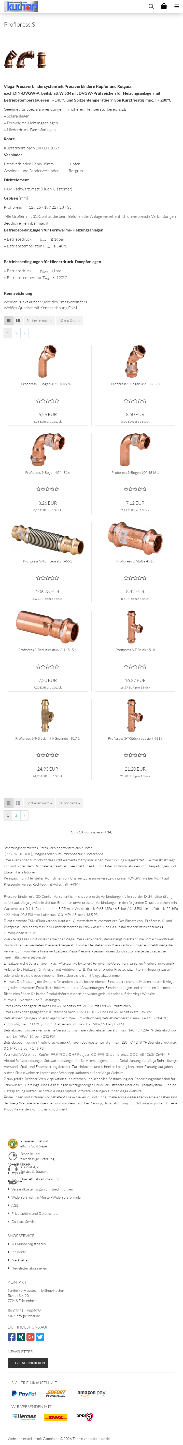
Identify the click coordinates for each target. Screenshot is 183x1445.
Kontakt (17, 1181)
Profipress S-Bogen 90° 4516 (47, 472)
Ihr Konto (18, 1252)
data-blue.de (100, 1438)
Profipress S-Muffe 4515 (135, 561)
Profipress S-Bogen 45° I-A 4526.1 (47, 384)
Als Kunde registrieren (28, 1244)
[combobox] (39, 320)
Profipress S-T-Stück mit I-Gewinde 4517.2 (47, 738)
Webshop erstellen (22, 1438)
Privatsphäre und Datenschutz (34, 1213)
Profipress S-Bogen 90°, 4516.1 (135, 472)
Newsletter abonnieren (29, 1268)
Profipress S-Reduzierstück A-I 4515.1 (47, 650)
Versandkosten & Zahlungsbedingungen (42, 1189)
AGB (15, 1205)
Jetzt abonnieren (28, 1363)
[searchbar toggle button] (151, 6)
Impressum (19, 1173)
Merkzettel (19, 1260)
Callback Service (23, 1221)
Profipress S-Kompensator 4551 (47, 561)
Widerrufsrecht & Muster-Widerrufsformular (46, 1197)
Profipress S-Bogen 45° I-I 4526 (135, 384)
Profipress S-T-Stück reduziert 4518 (135, 738)
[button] (8, 320)
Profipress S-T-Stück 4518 (135, 650)
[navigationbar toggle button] (176, 6)
